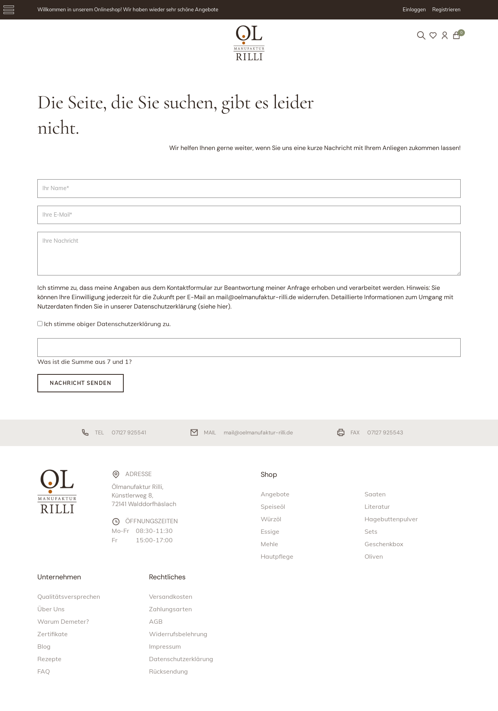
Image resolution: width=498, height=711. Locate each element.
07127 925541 (129, 432)
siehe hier (214, 306)
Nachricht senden (80, 383)
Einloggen (414, 9)
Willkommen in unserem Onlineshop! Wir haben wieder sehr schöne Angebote (127, 9)
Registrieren (446, 9)
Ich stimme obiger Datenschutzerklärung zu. (107, 324)
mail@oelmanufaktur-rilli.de (258, 432)
